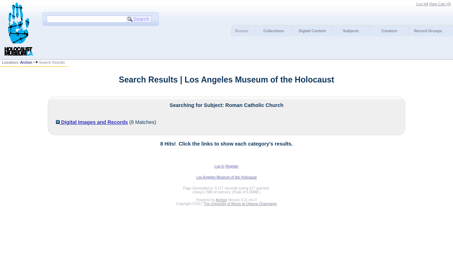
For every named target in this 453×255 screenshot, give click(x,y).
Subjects (351, 31)
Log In (421, 4)
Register (232, 166)
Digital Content (312, 31)
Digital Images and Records (92, 122)
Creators (389, 31)
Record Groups (428, 31)
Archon (26, 62)
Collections (273, 31)
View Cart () (440, 4)
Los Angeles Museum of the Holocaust (226, 177)
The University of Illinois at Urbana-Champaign (240, 204)
